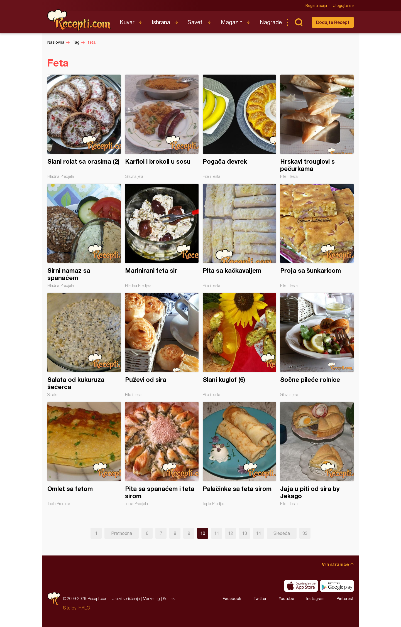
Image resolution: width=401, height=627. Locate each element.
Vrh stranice (335, 564)
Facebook (232, 598)
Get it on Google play (337, 586)
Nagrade (271, 22)
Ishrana (161, 22)
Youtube (286, 598)
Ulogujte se (343, 5)
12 (230, 533)
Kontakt (169, 598)
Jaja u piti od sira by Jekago (317, 454)
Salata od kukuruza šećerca (84, 345)
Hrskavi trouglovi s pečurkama (317, 127)
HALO (84, 607)
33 (304, 533)
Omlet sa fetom (84, 454)
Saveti (195, 22)
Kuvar (127, 22)
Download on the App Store (301, 586)
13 (244, 533)
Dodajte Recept (332, 22)
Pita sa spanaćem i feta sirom (162, 454)
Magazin (232, 22)
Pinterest (345, 598)
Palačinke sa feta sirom (239, 454)
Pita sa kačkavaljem (239, 236)
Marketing (151, 598)
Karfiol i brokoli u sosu (162, 127)
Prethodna (121, 533)
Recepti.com (79, 20)
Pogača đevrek (239, 127)
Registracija (316, 5)
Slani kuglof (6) (239, 345)
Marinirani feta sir (162, 236)
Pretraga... (298, 22)
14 (258, 533)
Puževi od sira (162, 345)
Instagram (315, 598)
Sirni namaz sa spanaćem (84, 236)
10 (202, 533)
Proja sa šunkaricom (317, 236)
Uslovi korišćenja (126, 598)
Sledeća (281, 533)
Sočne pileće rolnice (317, 345)
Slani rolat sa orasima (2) (84, 127)
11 (216, 533)
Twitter (259, 598)
